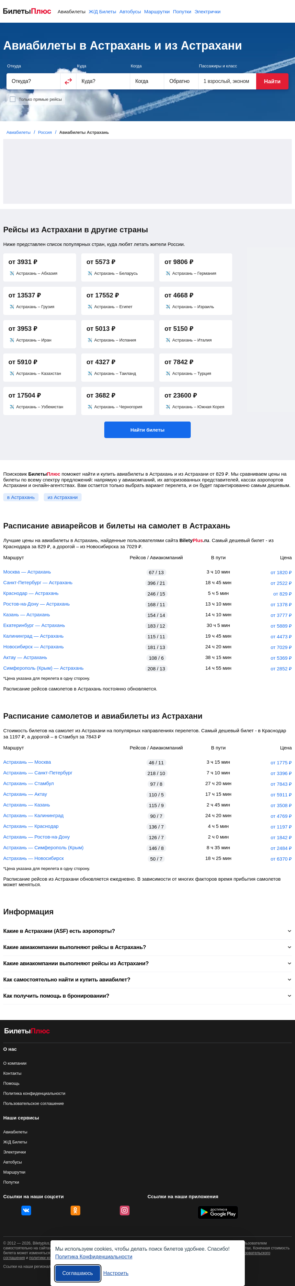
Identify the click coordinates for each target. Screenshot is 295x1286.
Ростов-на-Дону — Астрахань (36, 604)
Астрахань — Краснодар (31, 826)
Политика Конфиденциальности (93, 1256)
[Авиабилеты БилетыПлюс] (27, 1032)
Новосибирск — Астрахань (33, 646)
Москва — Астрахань (27, 571)
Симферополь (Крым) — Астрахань (43, 668)
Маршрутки (157, 11)
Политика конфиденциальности (34, 1093)
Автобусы (130, 11)
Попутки (182, 11)
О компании (15, 1063)
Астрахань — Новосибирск (33, 858)
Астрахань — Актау (25, 794)
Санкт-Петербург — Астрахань (38, 582)
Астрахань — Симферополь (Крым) (43, 847)
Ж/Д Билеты (102, 11)
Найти (272, 81)
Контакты (12, 1073)
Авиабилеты (71, 11)
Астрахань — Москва (27, 762)
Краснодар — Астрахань (31, 593)
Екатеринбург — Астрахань (34, 625)
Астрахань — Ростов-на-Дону (36, 837)
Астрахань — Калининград (33, 815)
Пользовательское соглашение (33, 1103)
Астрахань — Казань (26, 804)
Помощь (11, 1083)
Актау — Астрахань (25, 657)
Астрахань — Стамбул (28, 783)
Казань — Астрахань (26, 614)
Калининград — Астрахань (33, 636)
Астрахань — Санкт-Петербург (38, 772)
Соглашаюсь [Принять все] (77, 1273)
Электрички (208, 11)
